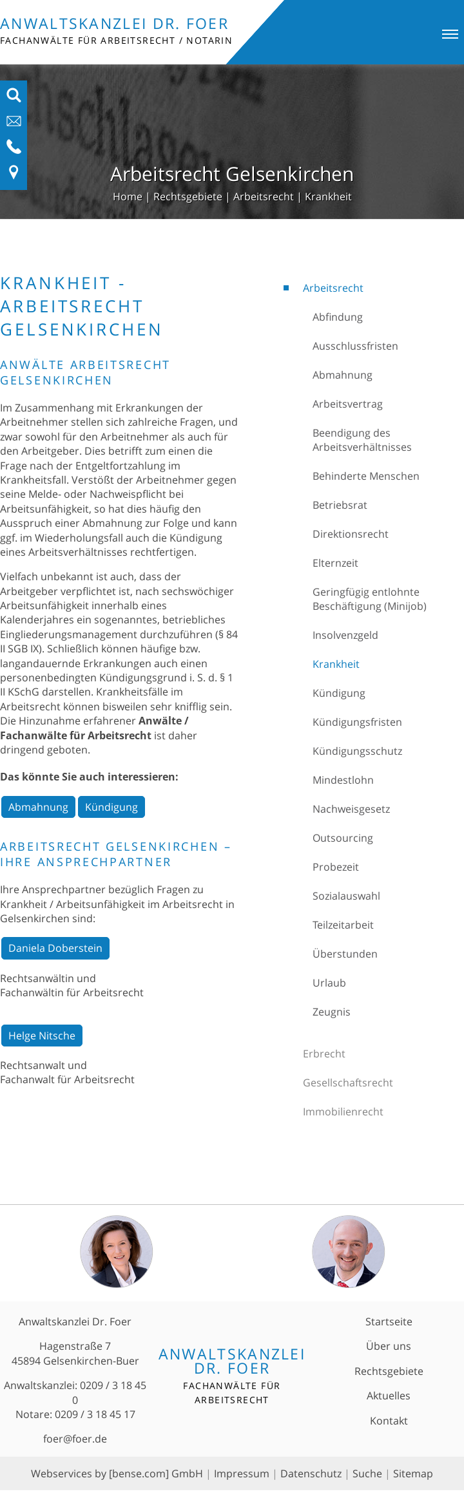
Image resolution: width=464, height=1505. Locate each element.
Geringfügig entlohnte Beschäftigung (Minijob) (370, 599)
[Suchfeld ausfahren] (14, 99)
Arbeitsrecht (263, 196)
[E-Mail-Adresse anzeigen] (14, 125)
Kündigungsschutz (357, 751)
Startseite (388, 1321)
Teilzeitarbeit (343, 925)
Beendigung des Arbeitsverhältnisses (362, 440)
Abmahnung (342, 375)
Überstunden (345, 954)
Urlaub (329, 983)
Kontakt (389, 1421)
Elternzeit (335, 563)
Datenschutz (311, 1473)
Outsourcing (343, 838)
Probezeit (336, 867)
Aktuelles (389, 1395)
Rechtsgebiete (187, 196)
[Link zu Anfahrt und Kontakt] (14, 176)
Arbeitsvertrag (348, 404)
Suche (367, 1473)
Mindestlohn (343, 780)
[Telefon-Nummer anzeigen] (14, 151)
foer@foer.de (75, 1439)
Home (127, 196)
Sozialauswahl (346, 896)
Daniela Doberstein (55, 948)
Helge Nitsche (41, 1035)
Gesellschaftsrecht (348, 1082)
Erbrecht (324, 1053)
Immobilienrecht (343, 1111)
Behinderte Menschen (366, 476)
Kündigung (339, 693)
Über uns (388, 1346)
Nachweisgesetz (351, 809)
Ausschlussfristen (355, 346)
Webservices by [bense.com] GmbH (117, 1473)
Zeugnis (332, 1012)
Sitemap (413, 1473)
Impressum (241, 1473)
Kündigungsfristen (357, 722)
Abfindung (338, 317)
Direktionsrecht (351, 534)
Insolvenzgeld (345, 635)
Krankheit (328, 196)
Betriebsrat (340, 505)
